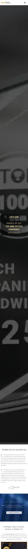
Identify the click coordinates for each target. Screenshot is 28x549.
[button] (24, 2)
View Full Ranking (14, 512)
